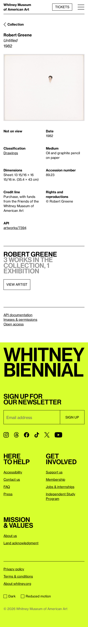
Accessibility (13, 472)
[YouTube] (58, 435)
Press (8, 494)
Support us (54, 472)
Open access (14, 324)
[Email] (32, 417)
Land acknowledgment (21, 543)
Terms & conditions (18, 576)
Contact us (12, 479)
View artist (16, 284)
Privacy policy (14, 569)
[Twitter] (47, 435)
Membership (55, 479)
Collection (15, 24)
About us (10, 536)
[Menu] (81, 7)
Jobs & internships (60, 487)
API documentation (18, 315)
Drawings (11, 153)
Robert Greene (18, 34)
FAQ (7, 487)
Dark (10, 596)
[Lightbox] (44, 87)
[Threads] (16, 435)
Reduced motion (36, 596)
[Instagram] (6, 435)
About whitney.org (17, 584)
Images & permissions (20, 319)
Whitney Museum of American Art (17, 7)
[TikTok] (37, 435)
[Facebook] (26, 435)
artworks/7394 (15, 228)
